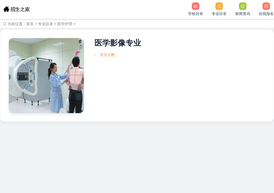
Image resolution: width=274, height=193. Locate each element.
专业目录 (45, 24)
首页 (30, 24)
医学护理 (64, 24)
